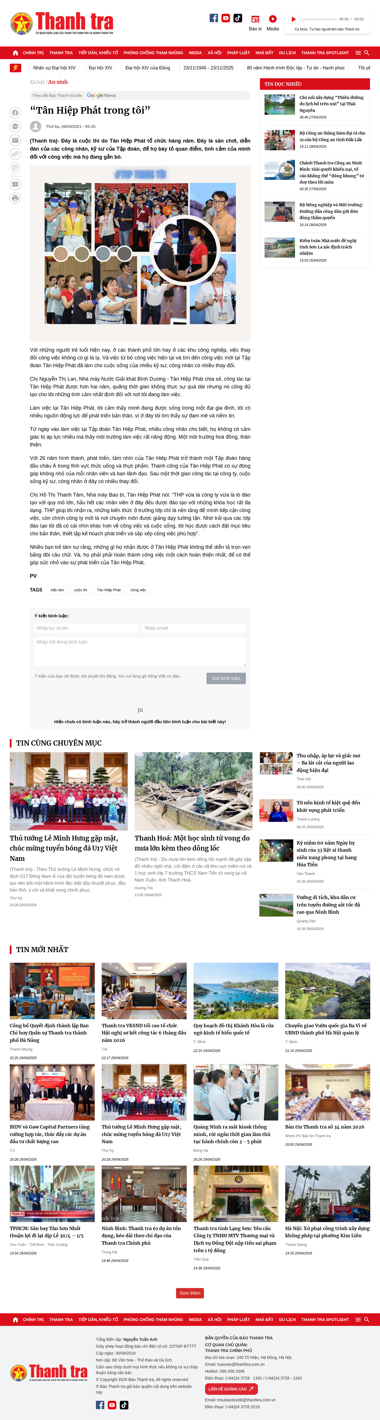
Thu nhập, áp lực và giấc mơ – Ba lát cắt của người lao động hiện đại (328, 763)
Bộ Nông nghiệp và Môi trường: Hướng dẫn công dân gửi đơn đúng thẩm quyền (331, 211)
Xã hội (214, 52)
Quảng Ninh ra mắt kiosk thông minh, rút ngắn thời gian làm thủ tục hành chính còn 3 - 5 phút (232, 1134)
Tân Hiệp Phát (109, 590)
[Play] (294, 19)
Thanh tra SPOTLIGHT (325, 52)
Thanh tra (61, 52)
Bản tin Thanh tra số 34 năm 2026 (324, 1127)
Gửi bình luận (226, 678)
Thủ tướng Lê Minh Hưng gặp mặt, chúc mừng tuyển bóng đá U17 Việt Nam (64, 848)
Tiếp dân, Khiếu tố (98, 52)
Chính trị (33, 52)
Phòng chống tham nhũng (153, 52)
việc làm (57, 590)
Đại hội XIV (103, 67)
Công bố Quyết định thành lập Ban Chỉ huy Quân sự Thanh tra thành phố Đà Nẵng (49, 1033)
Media (195, 52)
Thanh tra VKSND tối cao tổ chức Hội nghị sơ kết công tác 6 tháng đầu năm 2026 (144, 1033)
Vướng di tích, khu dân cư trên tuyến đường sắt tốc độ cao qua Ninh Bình (328, 904)
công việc (138, 590)
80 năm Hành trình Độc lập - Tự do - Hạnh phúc (299, 67)
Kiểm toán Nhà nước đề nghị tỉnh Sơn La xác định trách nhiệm (328, 247)
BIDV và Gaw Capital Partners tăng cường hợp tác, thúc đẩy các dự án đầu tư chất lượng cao (50, 1134)
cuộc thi (80, 590)
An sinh (58, 82)
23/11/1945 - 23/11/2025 (212, 67)
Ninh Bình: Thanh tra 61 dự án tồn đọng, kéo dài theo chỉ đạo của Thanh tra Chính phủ (141, 1236)
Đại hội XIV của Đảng (151, 67)
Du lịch (287, 52)
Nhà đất (264, 52)
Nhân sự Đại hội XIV (58, 67)
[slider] (318, 19)
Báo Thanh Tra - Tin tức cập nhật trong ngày (61, 23)
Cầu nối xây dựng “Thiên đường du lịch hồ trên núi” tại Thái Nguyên (332, 104)
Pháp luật (238, 52)
